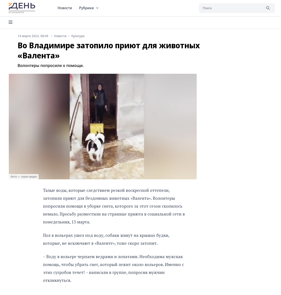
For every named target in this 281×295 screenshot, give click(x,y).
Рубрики (89, 7)
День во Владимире (22, 8)
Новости (65, 7)
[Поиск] (230, 8)
